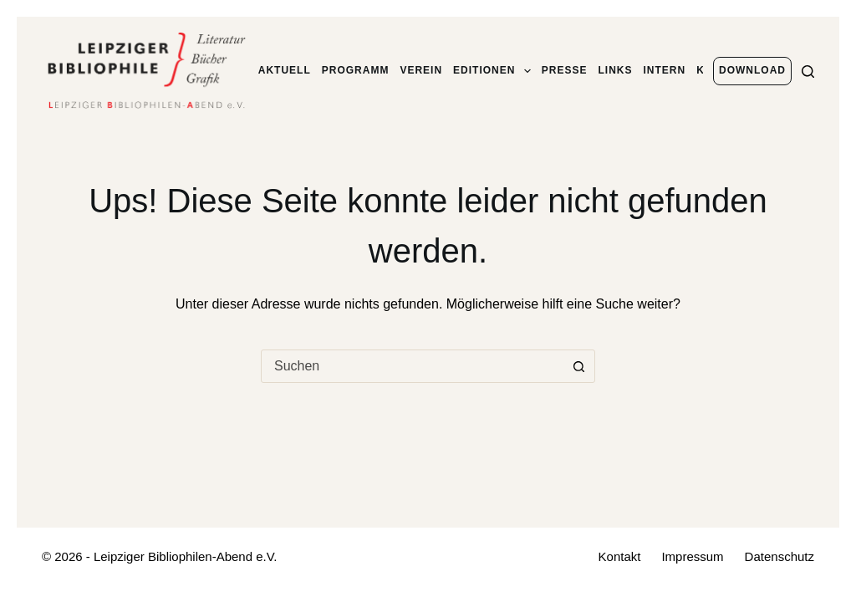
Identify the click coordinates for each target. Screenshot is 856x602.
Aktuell (284, 70)
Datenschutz (779, 556)
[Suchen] (808, 71)
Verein (421, 70)
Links (616, 70)
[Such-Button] (578, 366)
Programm (356, 70)
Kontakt (620, 556)
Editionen (492, 71)
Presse (565, 70)
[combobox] (412, 366)
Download (752, 70)
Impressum (692, 556)
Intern (665, 70)
